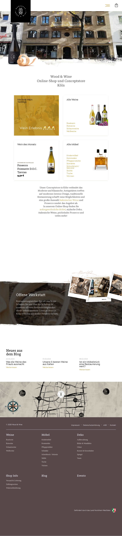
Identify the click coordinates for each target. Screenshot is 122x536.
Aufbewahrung (82, 440)
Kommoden (72, 158)
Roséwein (71, 123)
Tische (69, 173)
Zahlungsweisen (12, 484)
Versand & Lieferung (13, 481)
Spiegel (79, 455)
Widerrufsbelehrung (13, 488)
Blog (44, 475)
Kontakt (113, 425)
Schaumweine (73, 129)
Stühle (69, 171)
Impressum (75, 425)
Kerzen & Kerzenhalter (85, 451)
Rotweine (71, 126)
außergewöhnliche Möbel (53, 209)
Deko (80, 434)
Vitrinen (70, 176)
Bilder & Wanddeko (84, 443)
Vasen (79, 458)
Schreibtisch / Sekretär (73, 167)
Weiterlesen (11, 367)
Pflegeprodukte (74, 161)
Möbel (46, 434)
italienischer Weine (69, 200)
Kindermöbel (72, 156)
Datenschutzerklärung (91, 425)
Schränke (71, 164)
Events (81, 475)
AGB (105, 425)
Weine (10, 434)
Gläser (79, 447)
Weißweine (71, 131)
